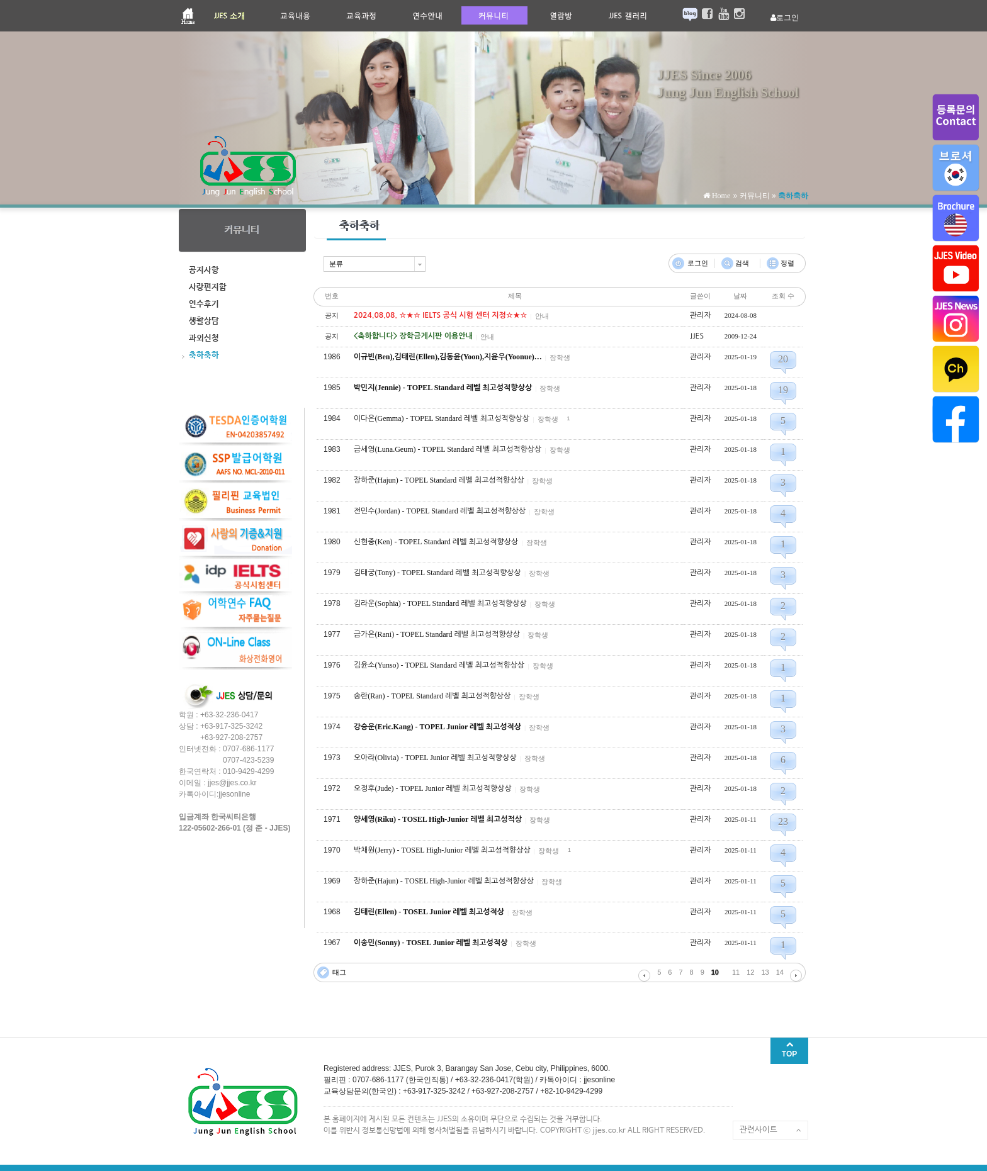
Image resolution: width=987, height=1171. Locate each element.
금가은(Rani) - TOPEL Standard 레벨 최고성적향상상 (437, 634)
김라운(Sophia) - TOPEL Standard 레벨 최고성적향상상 (440, 603)
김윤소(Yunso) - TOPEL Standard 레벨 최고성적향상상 (439, 665)
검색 (742, 263)
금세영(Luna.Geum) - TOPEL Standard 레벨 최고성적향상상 (448, 449)
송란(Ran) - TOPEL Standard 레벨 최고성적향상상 (432, 696)
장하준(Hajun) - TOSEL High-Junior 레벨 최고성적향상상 (444, 881)
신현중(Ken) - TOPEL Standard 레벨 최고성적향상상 (436, 541)
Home (720, 195)
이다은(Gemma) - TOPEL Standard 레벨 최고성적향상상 (442, 418)
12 (750, 972)
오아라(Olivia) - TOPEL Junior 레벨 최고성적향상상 (435, 757)
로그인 (697, 263)
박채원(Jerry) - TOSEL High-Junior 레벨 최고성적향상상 (442, 850)
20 (783, 359)
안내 (542, 316)
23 (783, 821)
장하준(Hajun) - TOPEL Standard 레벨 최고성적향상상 (439, 480)
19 (783, 389)
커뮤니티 (755, 195)
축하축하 (793, 195)
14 (780, 972)
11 (736, 972)
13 (765, 972)
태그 (339, 972)
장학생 (560, 357)
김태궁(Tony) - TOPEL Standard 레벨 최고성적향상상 (437, 572)
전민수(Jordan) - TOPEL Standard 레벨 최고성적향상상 (440, 511)
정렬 (787, 263)
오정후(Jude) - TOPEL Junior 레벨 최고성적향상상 (433, 788)
